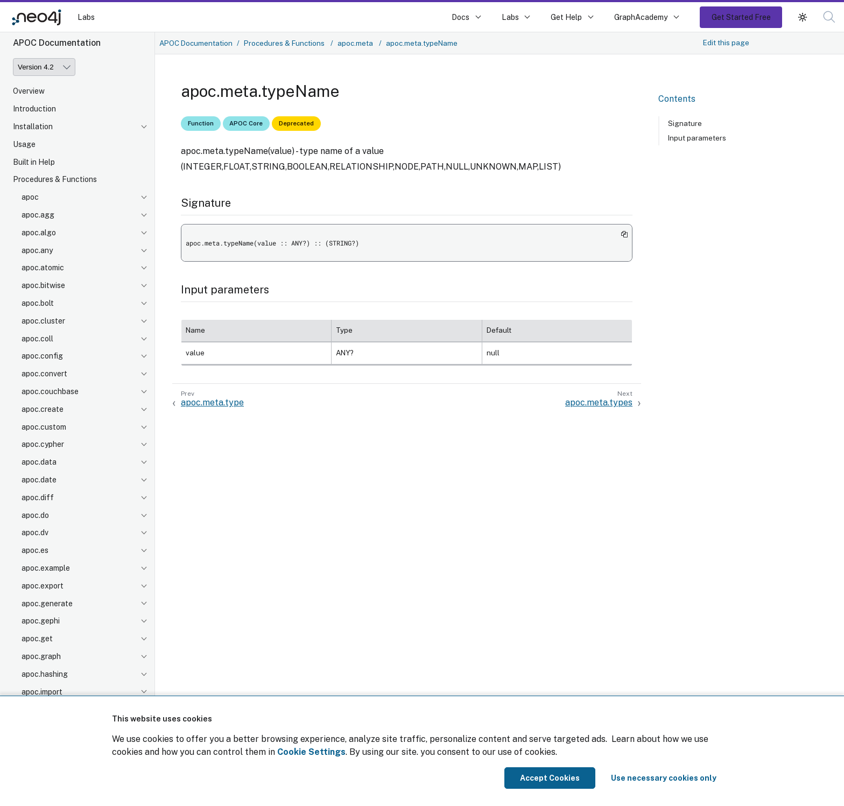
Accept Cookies (550, 778)
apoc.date (39, 479)
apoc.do (35, 515)
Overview (29, 91)
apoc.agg (38, 215)
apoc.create (43, 409)
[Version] (44, 67)
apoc (30, 197)
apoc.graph (41, 656)
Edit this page (726, 42)
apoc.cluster (43, 321)
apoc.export (43, 585)
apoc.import (42, 692)
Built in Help (34, 162)
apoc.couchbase (50, 391)
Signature (685, 123)
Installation (33, 126)
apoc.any (37, 250)
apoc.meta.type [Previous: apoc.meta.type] (212, 402)
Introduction (34, 108)
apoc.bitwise (43, 285)
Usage (24, 144)
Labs (86, 17)
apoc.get (37, 638)
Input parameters (697, 138)
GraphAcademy (641, 17)
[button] (829, 17)
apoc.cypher (43, 444)
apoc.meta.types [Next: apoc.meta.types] (598, 402)
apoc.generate (47, 603)
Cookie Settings (311, 752)
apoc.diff (38, 497)
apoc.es (35, 550)
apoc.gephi (41, 620)
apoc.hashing (45, 674)
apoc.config (42, 356)
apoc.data (39, 462)
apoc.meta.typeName (422, 43)
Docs (460, 17)
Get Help (566, 17)
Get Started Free (741, 17)
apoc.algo (39, 232)
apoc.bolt (38, 303)
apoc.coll (37, 338)
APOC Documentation (196, 43)
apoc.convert (44, 373)
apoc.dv (35, 532)
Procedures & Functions (55, 179)
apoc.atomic (43, 267)
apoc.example (46, 568)
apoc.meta (356, 43)
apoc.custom (44, 427)
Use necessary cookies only (663, 778)
